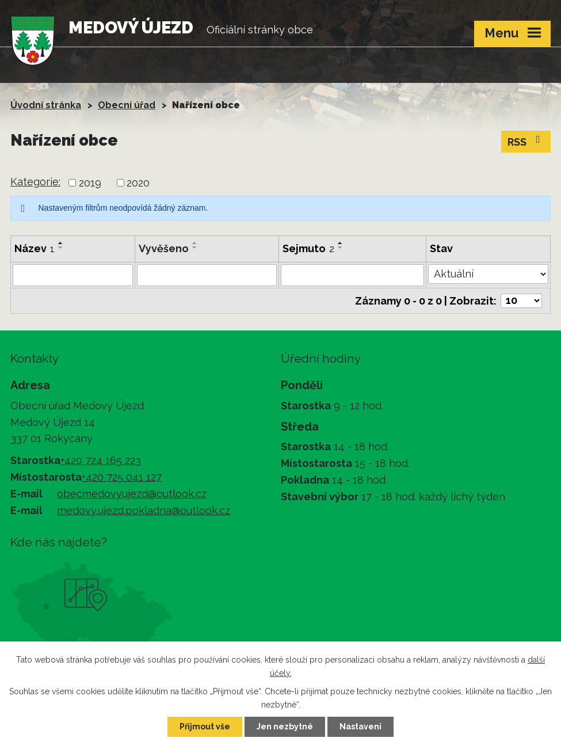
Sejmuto (308, 248)
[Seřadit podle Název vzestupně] (61, 243)
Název (34, 248)
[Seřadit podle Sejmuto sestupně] (340, 247)
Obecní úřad (126, 105)
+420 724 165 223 (100, 460)
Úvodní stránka (45, 105)
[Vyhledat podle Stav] (488, 274)
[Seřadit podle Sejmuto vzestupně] (340, 243)
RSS (526, 141)
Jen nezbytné (285, 726)
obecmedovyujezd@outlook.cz (132, 494)
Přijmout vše (205, 726)
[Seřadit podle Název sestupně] (61, 247)
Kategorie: (35, 182)
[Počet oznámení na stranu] (521, 301)
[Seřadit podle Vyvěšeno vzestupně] (195, 243)
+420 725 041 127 (122, 477)
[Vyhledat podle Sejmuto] (352, 275)
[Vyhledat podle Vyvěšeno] (207, 275)
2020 (138, 183)
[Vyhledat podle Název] (73, 275)
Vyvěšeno (164, 248)
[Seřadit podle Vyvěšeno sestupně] (195, 247)
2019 (90, 183)
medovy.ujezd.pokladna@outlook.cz (143, 510)
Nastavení (360, 726)
